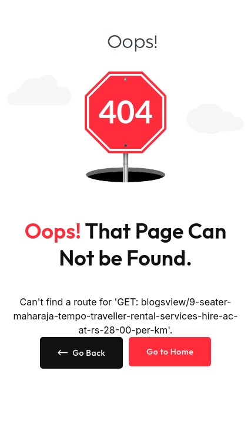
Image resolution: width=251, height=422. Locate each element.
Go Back (82, 353)
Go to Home (169, 351)
